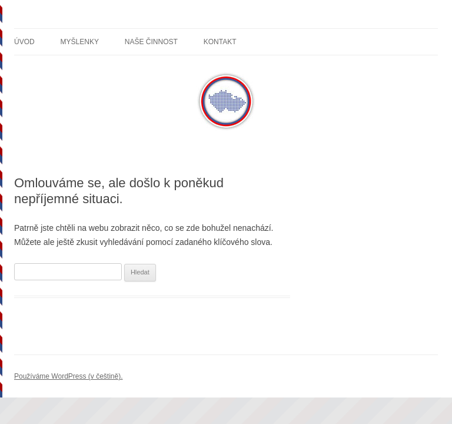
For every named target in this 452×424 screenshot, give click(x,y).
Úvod (24, 42)
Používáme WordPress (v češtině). (68, 376)
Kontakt (220, 42)
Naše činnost (151, 42)
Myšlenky (80, 42)
